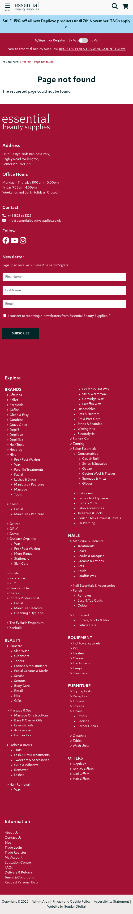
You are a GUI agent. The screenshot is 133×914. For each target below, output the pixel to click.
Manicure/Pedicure (28, 608)
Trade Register (15, 853)
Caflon (14, 410)
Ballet (13, 400)
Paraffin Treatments (28, 470)
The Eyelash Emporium (26, 623)
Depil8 (14, 430)
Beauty (13, 641)
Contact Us (13, 838)
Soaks (81, 551)
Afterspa (15, 395)
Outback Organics (22, 539)
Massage (20, 489)
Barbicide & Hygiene (92, 498)
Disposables (86, 409)
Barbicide (16, 405)
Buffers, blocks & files (93, 620)
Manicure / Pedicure (29, 484)
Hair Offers (81, 779)
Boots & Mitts (87, 503)
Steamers (80, 673)
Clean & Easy (19, 415)
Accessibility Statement (111, 902)
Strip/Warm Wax (94, 394)
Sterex (14, 593)
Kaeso (13, 504)
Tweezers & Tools (90, 513)
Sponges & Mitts (94, 479)
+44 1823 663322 (19, 216)
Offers (75, 758)
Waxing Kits (86, 429)
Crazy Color (18, 425)
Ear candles (22, 735)
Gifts (17, 701)
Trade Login (13, 848)
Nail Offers (81, 774)
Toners (19, 661)
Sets (80, 566)
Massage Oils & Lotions (31, 715)
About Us (11, 833)
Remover (21, 770)
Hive (13, 455)
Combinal (16, 420)
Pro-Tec (14, 573)
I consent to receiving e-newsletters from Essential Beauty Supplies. (56, 315)
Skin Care (21, 564)
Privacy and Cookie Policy (71, 902)
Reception (80, 696)
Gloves (87, 484)
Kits (17, 696)
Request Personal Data (21, 882)
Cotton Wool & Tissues (99, 474)
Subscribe (21, 333)
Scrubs (19, 676)
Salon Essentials (84, 449)
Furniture (79, 686)
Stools (82, 716)
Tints (17, 750)
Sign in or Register (50, 40)
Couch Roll (90, 459)
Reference (17, 578)
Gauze (87, 469)
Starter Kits (81, 439)
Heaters (79, 653)
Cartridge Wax (93, 399)
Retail (18, 691)
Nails (74, 536)
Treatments (85, 546)
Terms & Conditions (19, 877)
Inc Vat (94, 40)
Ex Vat (73, 40)
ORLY (13, 529)
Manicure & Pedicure (88, 541)
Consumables (87, 454)
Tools (18, 494)
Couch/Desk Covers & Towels (99, 518)
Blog (8, 843)
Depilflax (16, 440)
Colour (82, 606)
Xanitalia (15, 628)
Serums (20, 681)
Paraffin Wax (91, 404)
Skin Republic (19, 588)
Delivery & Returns (19, 872)
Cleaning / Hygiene (28, 613)
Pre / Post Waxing (27, 460)
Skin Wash (21, 651)
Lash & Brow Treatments (32, 755)
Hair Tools (16, 445)
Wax (17, 465)
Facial (18, 475)
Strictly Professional (24, 598)
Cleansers (21, 656)
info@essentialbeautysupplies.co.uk (31, 221)
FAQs (9, 867)
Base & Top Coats (90, 601)
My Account (13, 858)
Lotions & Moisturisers (30, 666)
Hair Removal (19, 785)
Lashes (19, 775)
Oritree (15, 524)
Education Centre (18, 862)
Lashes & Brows (25, 480)
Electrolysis (85, 434)
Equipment (81, 615)
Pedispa (83, 721)
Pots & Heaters (88, 414)
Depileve (16, 435)
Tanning (79, 444)
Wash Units (81, 746)
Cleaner (79, 658)
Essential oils (23, 725)
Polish (77, 591)
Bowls (81, 571)
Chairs (77, 711)
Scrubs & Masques (90, 556)
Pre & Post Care (88, 419)
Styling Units (82, 691)
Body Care (22, 686)
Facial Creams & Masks (31, 671)
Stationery (85, 493)
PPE (75, 648)
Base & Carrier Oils (28, 720)
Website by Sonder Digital (66, 907)
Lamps (77, 668)
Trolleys (78, 701)
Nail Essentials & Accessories (94, 586)
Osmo (14, 534)
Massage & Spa (20, 710)
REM (13, 583)
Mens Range (23, 554)
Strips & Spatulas (89, 424)
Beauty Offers (83, 769)
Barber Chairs (87, 726)
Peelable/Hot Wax (95, 389)
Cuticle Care (87, 625)
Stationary (21, 559)
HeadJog (15, 450)
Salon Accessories (90, 508)
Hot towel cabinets (87, 643)
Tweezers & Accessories (31, 760)
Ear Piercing (86, 523)
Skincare (15, 646)
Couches (79, 736)
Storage (78, 706)
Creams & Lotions (90, 561)
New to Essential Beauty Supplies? (67, 49)
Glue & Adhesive (26, 765)
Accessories (23, 730)
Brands (13, 390)
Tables (77, 741)
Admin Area (40, 902)
